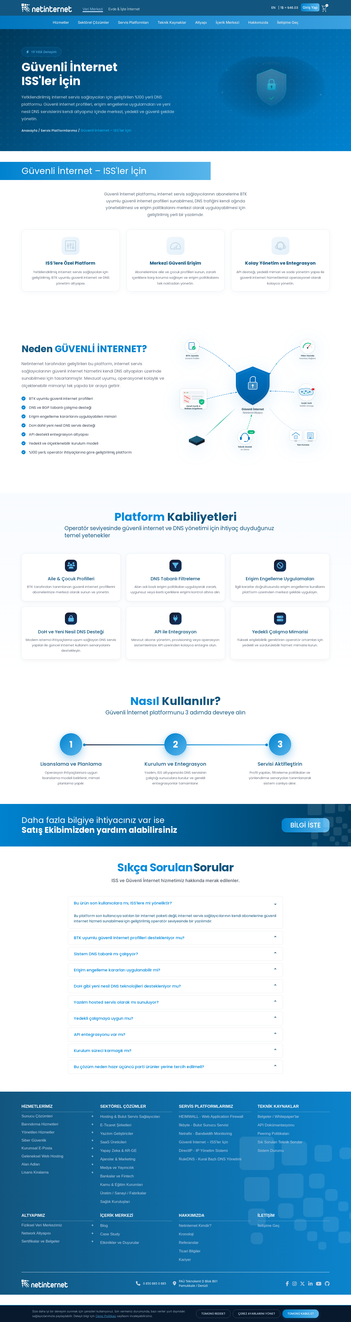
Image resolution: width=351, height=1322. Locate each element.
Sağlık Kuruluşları (115, 1229)
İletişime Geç (287, 22)
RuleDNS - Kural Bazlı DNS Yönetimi (210, 1186)
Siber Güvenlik (57, 1167)
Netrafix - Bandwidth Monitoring (205, 1161)
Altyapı (201, 22)
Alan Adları (57, 1191)
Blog (104, 1253)
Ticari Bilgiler (190, 1278)
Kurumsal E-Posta (57, 1175)
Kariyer (185, 1287)
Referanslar (189, 1270)
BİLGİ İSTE (305, 852)
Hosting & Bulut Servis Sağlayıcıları (130, 1144)
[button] (175, 930)
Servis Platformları (133, 22)
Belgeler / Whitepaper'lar (278, 1144)
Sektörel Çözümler (93, 22)
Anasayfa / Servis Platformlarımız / (50, 130)
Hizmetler (61, 22)
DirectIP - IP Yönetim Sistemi (203, 1178)
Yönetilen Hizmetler (57, 1159)
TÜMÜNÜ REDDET (213, 1313)
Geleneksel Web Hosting (57, 1183)
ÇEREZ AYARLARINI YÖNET (256, 1313)
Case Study (110, 1261)
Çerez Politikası (106, 1316)
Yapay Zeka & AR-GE (118, 1178)
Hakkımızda (258, 22)
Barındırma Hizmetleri (57, 1151)
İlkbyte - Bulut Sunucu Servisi (203, 1152)
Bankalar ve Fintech (117, 1203)
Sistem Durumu (271, 1178)
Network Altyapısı (57, 1260)
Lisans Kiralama (57, 1199)
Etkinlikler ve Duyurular (119, 1270)
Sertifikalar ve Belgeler (57, 1268)
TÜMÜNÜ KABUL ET (300, 1313)
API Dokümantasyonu (276, 1152)
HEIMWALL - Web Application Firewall (211, 1144)
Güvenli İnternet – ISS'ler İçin (203, 1169)
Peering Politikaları (273, 1161)
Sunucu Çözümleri (57, 1143)
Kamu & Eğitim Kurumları (121, 1212)
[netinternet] (46, 7)
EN (273, 7)
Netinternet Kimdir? (195, 1253)
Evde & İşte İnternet (124, 9)
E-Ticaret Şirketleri (115, 1152)
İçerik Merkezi (227, 22)
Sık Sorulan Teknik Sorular (280, 1169)
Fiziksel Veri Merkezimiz (57, 1252)
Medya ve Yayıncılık (117, 1195)
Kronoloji (186, 1261)
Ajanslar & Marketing (117, 1186)
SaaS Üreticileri (113, 1169)
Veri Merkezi (93, 9)
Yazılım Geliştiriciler (116, 1161)
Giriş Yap (310, 7)
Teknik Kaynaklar (172, 22)
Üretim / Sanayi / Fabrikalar (123, 1220)
